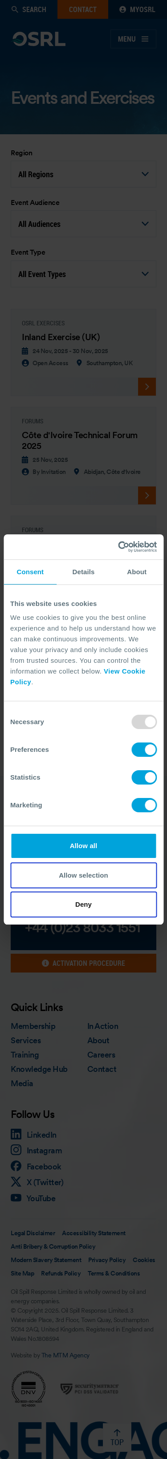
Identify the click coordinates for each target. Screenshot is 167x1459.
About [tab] (137, 572)
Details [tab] (84, 572)
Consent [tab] (30, 572)
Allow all (84, 845)
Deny (83, 904)
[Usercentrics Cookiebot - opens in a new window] (119, 547)
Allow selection (83, 875)
